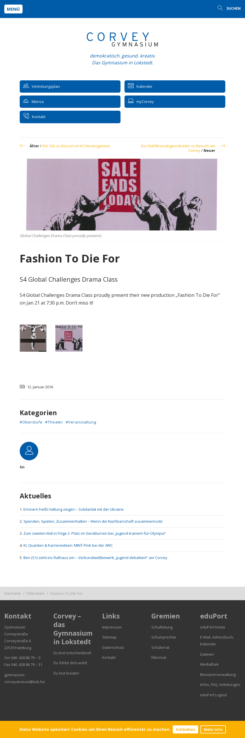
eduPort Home (212, 627)
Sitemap (109, 637)
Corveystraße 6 (17, 640)
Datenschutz (113, 647)
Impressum (112, 627)
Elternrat (158, 657)
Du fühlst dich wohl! (70, 662)
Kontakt (109, 657)
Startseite (12, 593)
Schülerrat (160, 647)
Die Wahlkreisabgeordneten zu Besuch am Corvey (178, 148)
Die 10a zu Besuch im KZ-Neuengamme (76, 145)
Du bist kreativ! (66, 673)
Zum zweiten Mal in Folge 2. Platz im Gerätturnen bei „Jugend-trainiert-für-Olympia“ (94, 533)
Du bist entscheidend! (72, 652)
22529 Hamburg (17, 647)
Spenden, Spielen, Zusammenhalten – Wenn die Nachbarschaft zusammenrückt (92, 521)
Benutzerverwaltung (218, 674)
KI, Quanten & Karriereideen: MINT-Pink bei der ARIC (68, 545)
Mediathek (209, 664)
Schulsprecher (163, 637)
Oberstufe (36, 593)
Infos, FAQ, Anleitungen (220, 684)
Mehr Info (213, 729)
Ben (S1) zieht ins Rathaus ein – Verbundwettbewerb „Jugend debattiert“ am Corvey (95, 557)
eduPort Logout (213, 694)
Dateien (207, 654)
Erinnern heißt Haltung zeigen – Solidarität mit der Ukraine (73, 509)
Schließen (185, 729)
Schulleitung (161, 627)
